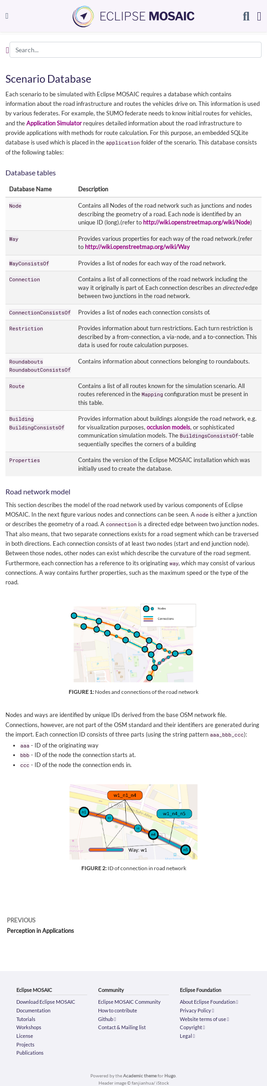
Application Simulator (54, 123)
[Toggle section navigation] (7, 50)
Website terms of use (204, 1019)
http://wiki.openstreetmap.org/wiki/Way (137, 246)
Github (107, 1019)
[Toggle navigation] (7, 16)
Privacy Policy (197, 1010)
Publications (30, 1053)
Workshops (28, 1027)
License (24, 1036)
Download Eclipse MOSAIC (45, 1002)
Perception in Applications (40, 930)
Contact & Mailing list (122, 1027)
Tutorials (25, 1019)
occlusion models (168, 427)
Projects (25, 1044)
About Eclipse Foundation (209, 1002)
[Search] (246, 16)
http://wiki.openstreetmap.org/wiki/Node (196, 222)
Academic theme (140, 1075)
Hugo (170, 1075)
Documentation (33, 1010)
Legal (187, 1036)
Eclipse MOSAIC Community (129, 1002)
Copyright (192, 1027)
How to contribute (117, 1010)
